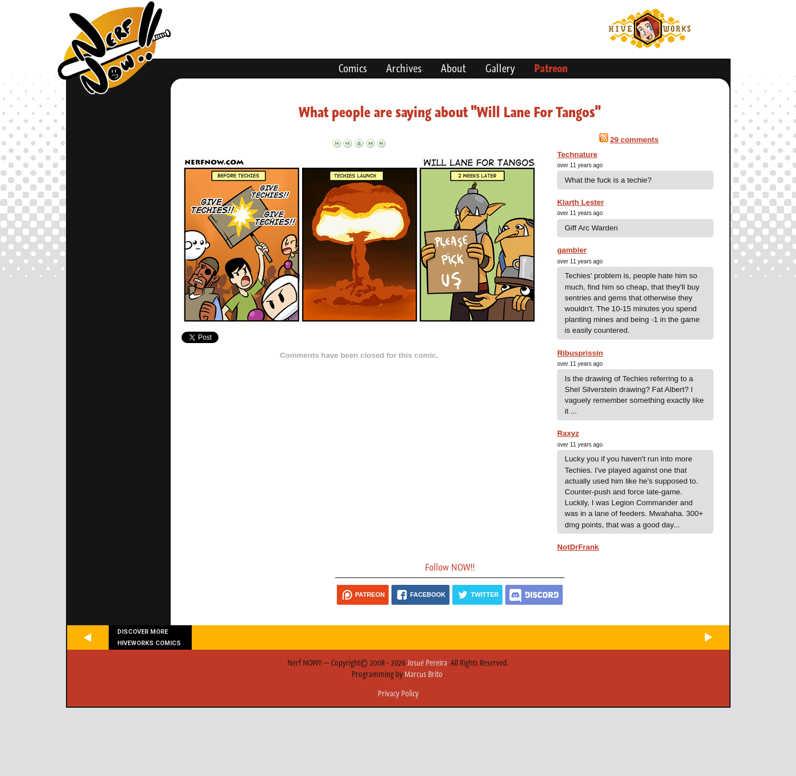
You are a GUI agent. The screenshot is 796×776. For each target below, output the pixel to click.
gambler (572, 250)
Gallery (500, 68)
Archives (404, 68)
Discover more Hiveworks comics (149, 637)
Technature (577, 154)
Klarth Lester (580, 202)
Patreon (551, 68)
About (453, 68)
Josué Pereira (427, 663)
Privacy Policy (398, 693)
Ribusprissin (580, 353)
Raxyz (568, 433)
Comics (353, 68)
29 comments (634, 139)
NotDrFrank (578, 547)
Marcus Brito (424, 674)
